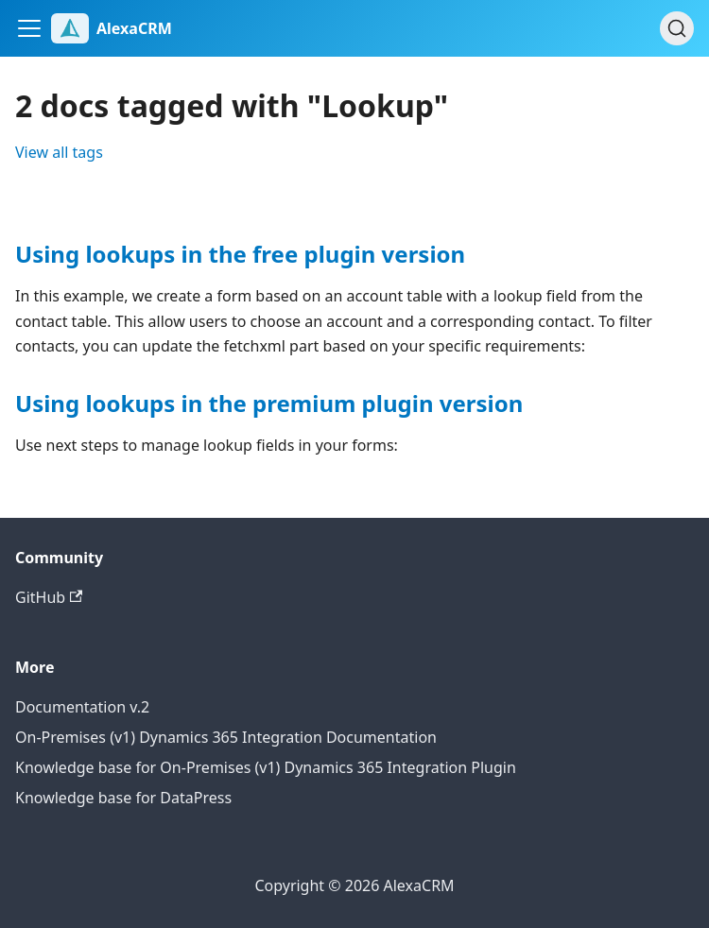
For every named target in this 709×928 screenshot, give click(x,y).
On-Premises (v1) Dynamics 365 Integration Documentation (226, 737)
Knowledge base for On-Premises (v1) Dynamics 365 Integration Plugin (265, 767)
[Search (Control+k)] (677, 28)
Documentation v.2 (82, 706)
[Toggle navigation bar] (29, 28)
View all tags (59, 152)
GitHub (48, 597)
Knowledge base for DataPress (123, 797)
